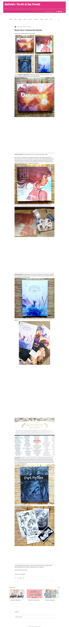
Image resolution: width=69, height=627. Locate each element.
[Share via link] (23, 577)
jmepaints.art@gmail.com (49, 11)
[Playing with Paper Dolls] (17, 593)
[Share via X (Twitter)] (17, 577)
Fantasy (25, 19)
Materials (41, 19)
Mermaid (30, 19)
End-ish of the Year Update (34, 600)
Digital (15, 19)
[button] (9, 11)
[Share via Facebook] (15, 577)
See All (58, 587)
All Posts (10, 19)
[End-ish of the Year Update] (34, 593)
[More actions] (53, 26)
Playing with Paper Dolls (16, 600)
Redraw (20, 19)
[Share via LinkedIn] (20, 577)
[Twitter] (61, 11)
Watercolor (36, 19)
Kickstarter (23, 574)
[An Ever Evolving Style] (52, 593)
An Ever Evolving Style (50, 600)
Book (51, 19)
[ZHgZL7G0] (56, 11)
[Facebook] (59, 11)
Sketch (46, 19)
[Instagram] (58, 11)
